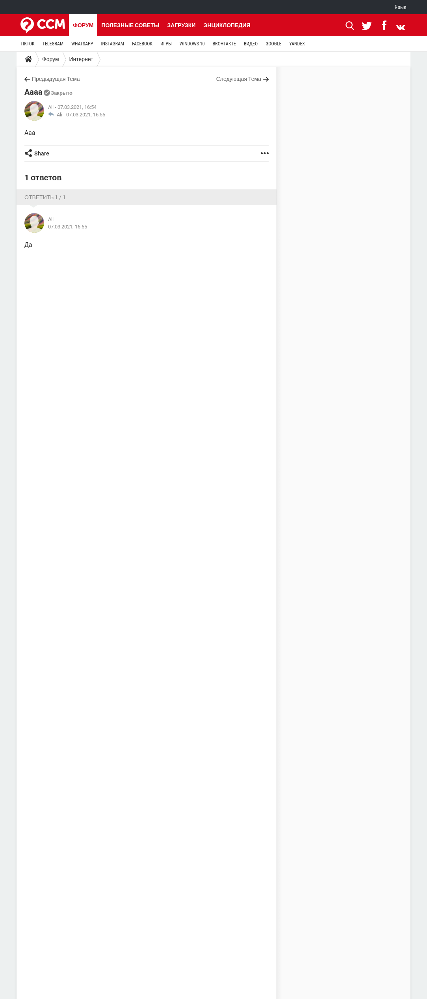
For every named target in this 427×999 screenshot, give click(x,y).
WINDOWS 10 (192, 44)
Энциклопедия (226, 25)
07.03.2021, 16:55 (85, 115)
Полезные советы (130, 25)
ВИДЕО (251, 44)
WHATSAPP (82, 44)
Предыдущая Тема (56, 79)
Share (41, 153)
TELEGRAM (53, 44)
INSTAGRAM (112, 44)
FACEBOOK (142, 44)
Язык (401, 7)
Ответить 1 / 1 (45, 197)
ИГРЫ (166, 44)
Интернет (81, 59)
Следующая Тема (238, 79)
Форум (83, 25)
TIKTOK (27, 44)
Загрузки (181, 25)
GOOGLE (273, 44)
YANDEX (297, 44)
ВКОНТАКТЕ (224, 44)
